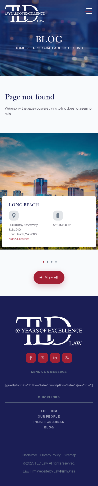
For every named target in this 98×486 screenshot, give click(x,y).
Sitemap (70, 455)
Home (20, 48)
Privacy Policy (50, 455)
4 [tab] (56, 262)
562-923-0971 (62, 225)
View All (51, 277)
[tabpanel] (49, 191)
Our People (49, 416)
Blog (49, 427)
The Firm (49, 411)
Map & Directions (19, 239)
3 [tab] (52, 262)
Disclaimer (29, 455)
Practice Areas (49, 422)
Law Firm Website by (38, 471)
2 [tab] (48, 262)
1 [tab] (44, 262)
